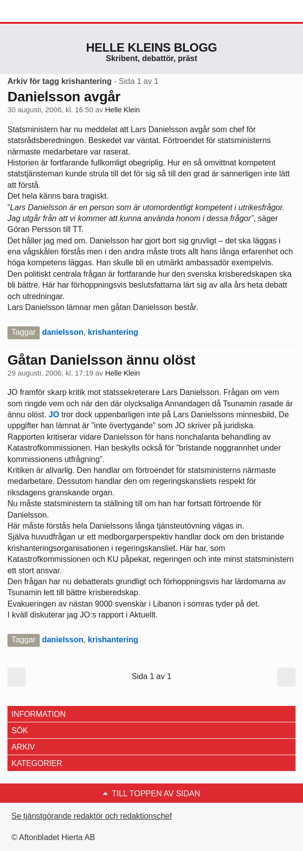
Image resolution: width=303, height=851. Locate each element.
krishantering (113, 332)
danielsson (62, 332)
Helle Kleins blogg (151, 47)
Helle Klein (122, 110)
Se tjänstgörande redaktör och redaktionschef (91, 816)
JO (52, 414)
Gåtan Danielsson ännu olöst (101, 360)
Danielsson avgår (63, 96)
